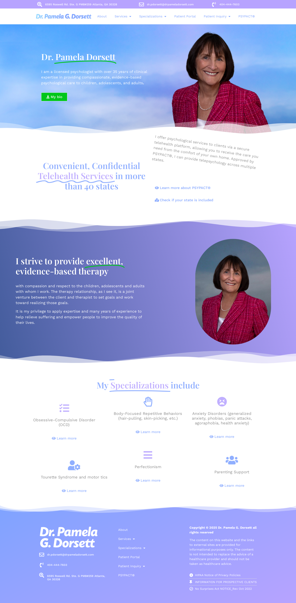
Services (106, 16)
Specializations (136, 16)
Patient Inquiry (200, 16)
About (85, 16)
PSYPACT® (230, 16)
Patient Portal (168, 16)
